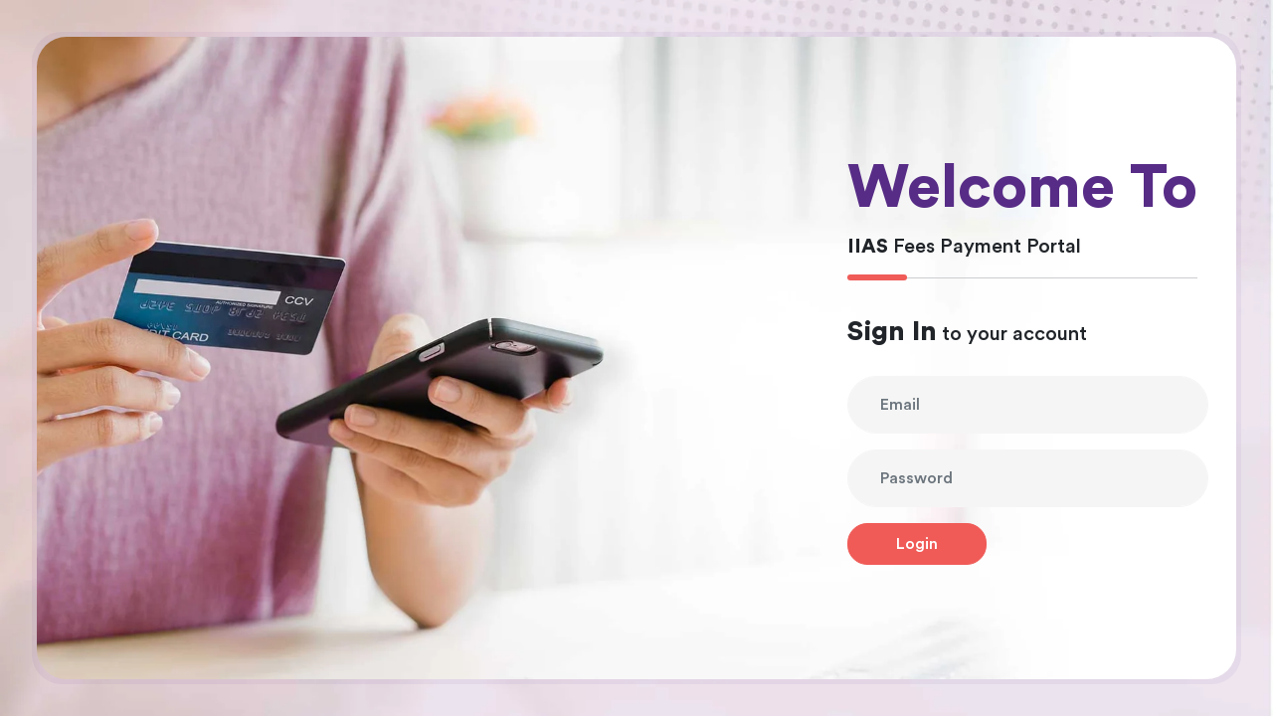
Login (917, 544)
